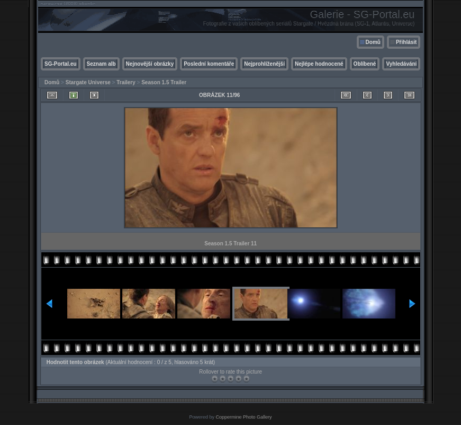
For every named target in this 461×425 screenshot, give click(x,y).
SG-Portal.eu (60, 64)
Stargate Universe (88, 82)
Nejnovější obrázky (150, 64)
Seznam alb (101, 64)
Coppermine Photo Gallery (243, 417)
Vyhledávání (401, 64)
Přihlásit (406, 42)
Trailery (125, 82)
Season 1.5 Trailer (163, 82)
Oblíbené (365, 64)
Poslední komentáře (209, 64)
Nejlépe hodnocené (319, 64)
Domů (373, 42)
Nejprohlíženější (264, 64)
